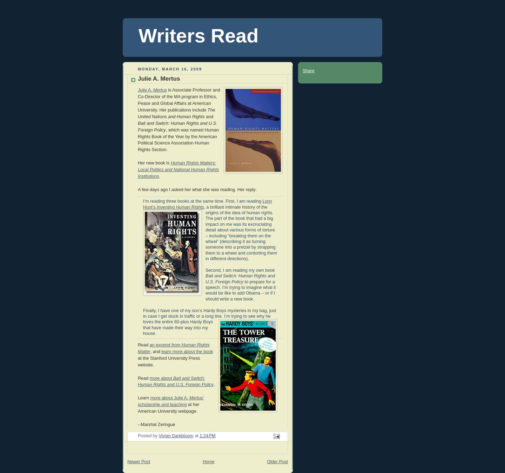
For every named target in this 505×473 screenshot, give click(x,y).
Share (309, 70)
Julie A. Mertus (152, 90)
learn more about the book (187, 351)
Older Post (277, 461)
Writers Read (198, 36)
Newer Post (138, 461)
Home (209, 461)
